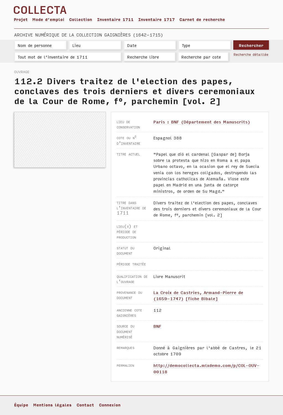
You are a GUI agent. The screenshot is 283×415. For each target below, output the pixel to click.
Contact (85, 404)
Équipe (21, 404)
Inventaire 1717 (156, 19)
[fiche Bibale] (201, 298)
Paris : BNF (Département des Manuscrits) (201, 121)
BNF (157, 326)
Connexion (109, 404)
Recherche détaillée (251, 54)
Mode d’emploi (48, 19)
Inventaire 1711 (115, 19)
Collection (80, 19)
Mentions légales (52, 404)
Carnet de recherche (202, 19)
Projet (21, 19)
